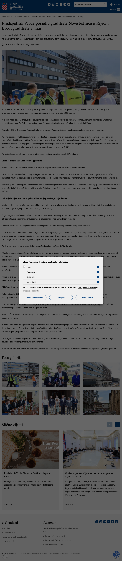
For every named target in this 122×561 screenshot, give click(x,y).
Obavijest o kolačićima (87, 288)
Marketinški (31, 282)
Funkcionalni (31, 272)
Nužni (29, 267)
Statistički (31, 277)
